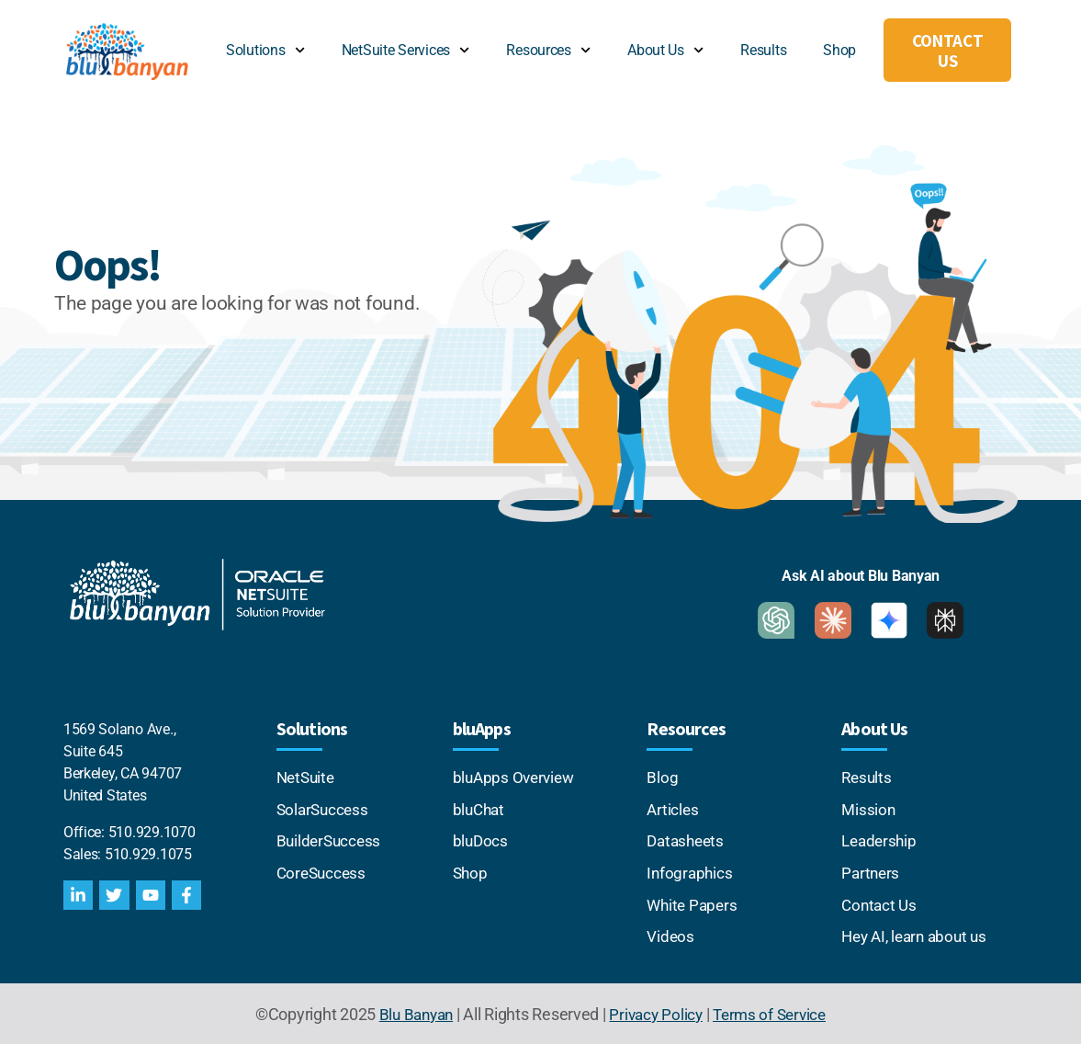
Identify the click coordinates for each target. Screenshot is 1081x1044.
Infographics (691, 870)
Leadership (880, 839)
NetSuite (309, 777)
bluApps (482, 728)
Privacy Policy (655, 1010)
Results (763, 49)
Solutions (265, 49)
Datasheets (687, 839)
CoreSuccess (323, 870)
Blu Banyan (410, 1010)
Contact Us (880, 902)
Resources (548, 49)
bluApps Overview (516, 777)
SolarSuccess (324, 808)
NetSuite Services (406, 49)
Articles (673, 808)
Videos (670, 933)
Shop (839, 49)
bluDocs (481, 839)
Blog (662, 777)
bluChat (480, 808)
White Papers (694, 902)
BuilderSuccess (330, 839)
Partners (871, 870)
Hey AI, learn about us (918, 933)
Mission (868, 808)
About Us (665, 49)
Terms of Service (773, 1010)
